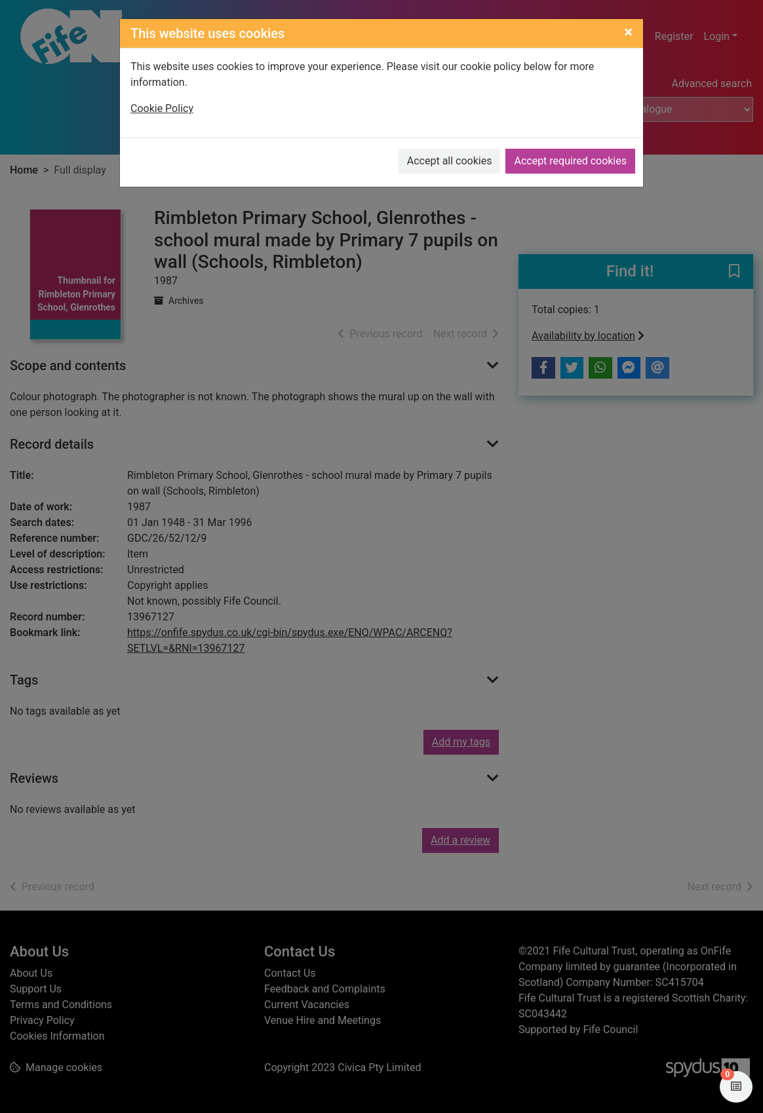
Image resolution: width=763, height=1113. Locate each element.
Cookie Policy (161, 108)
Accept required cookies (570, 161)
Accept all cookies (449, 161)
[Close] (628, 32)
